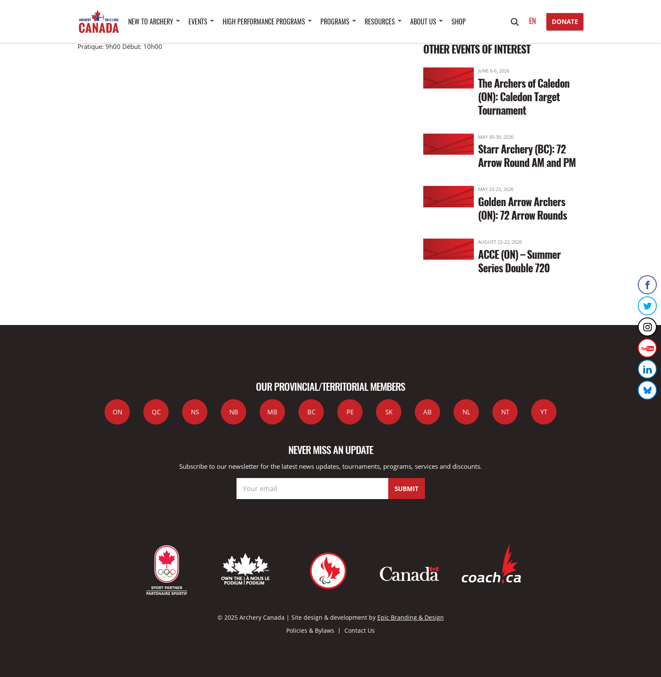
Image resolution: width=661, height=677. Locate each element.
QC (156, 412)
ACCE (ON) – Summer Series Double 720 (519, 260)
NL (466, 412)
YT (543, 412)
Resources (380, 21)
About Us (423, 21)
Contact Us (359, 630)
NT (505, 412)
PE (350, 412)
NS (195, 412)
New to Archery (150, 21)
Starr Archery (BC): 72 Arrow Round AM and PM (527, 155)
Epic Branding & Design (410, 617)
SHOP (458, 21)
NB (233, 412)
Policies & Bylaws (310, 630)
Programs (334, 21)
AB (427, 412)
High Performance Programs (264, 21)
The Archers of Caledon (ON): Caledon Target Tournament (524, 96)
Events (197, 21)
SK (388, 412)
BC (311, 412)
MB (272, 412)
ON (117, 412)
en (532, 20)
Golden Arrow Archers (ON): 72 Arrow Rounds (522, 208)
